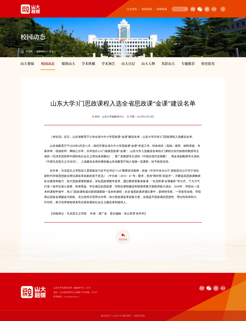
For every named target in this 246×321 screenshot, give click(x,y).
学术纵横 (88, 63)
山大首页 (132, 9)
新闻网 (29, 51)
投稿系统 (147, 9)
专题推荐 (188, 63)
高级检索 (161, 9)
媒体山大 (68, 63)
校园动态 (40, 51)
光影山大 (168, 63)
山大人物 (148, 63)
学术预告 (108, 63)
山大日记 (128, 63)
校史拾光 (208, 63)
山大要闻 (27, 63)
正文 (51, 51)
